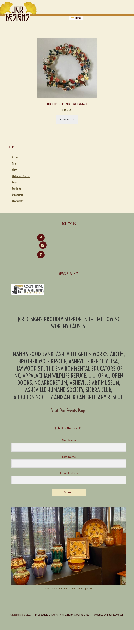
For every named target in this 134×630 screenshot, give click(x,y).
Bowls (15, 182)
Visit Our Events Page (68, 403)
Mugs (14, 170)
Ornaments (17, 195)
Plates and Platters (21, 176)
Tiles (14, 163)
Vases (15, 157)
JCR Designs (18, 607)
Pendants (16, 188)
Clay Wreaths (18, 201)
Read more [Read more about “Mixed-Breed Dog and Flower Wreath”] (67, 119)
